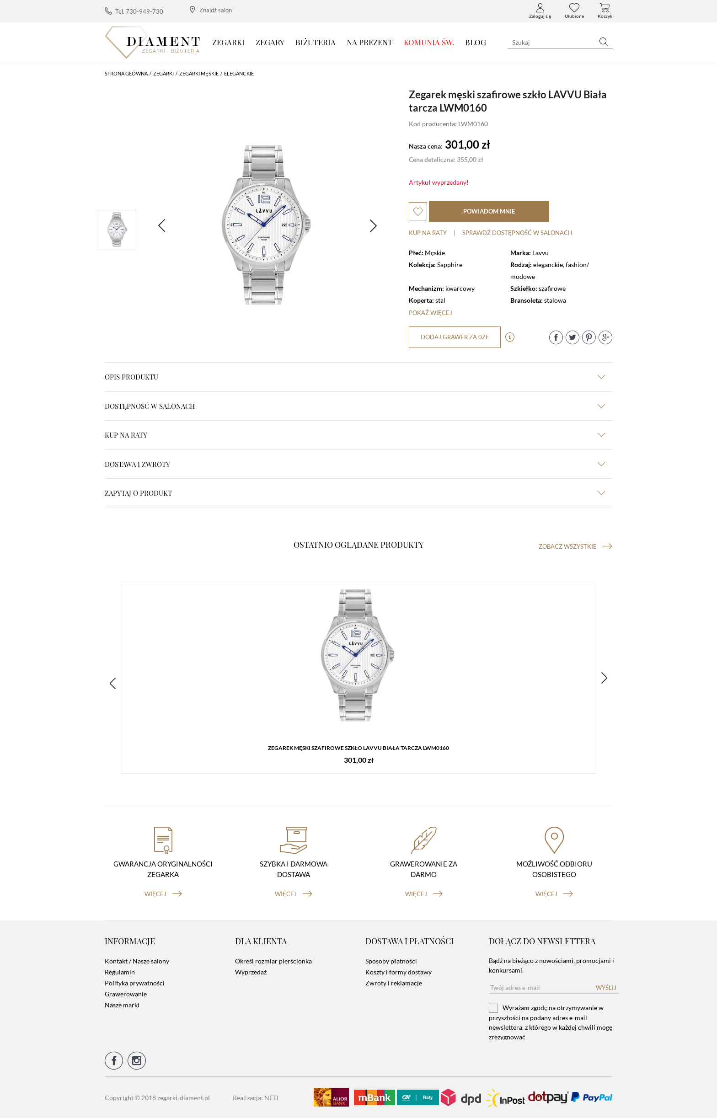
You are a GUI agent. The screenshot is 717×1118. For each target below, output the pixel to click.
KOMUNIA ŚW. (429, 42)
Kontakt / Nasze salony (137, 961)
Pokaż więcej (430, 312)
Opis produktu (355, 376)
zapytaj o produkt (355, 492)
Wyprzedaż (251, 972)
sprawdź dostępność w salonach (517, 232)
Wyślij (606, 987)
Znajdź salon (211, 10)
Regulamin (120, 972)
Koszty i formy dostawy (398, 972)
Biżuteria (315, 42)
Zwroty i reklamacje (393, 983)
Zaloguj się (540, 11)
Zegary (270, 42)
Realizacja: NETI (255, 1098)
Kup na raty (428, 232)
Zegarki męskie (199, 73)
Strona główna (126, 73)
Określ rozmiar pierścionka (273, 961)
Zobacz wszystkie (575, 546)
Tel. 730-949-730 (134, 11)
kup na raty (355, 434)
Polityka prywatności (135, 983)
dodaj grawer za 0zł (455, 337)
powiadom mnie (489, 211)
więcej (163, 894)
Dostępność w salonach (355, 406)
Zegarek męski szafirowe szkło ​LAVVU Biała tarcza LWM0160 (358, 747)
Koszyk (605, 11)
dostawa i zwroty (355, 464)
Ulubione (574, 11)
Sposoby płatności (391, 961)
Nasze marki (122, 1005)
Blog (475, 42)
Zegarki (228, 42)
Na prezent (370, 42)
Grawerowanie (126, 994)
